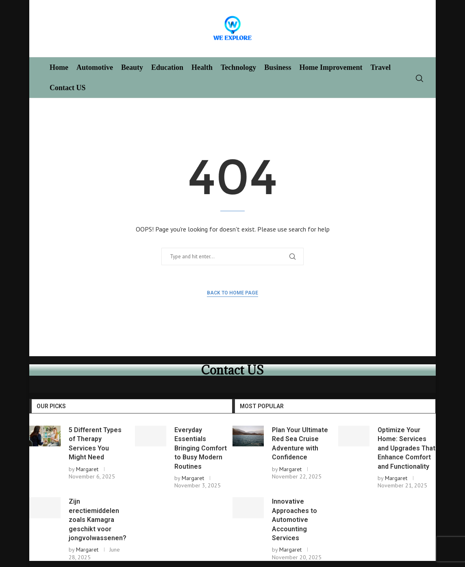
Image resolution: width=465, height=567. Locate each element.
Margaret (87, 469)
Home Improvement (330, 67)
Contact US (68, 88)
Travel (381, 67)
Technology (238, 67)
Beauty (132, 67)
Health (202, 67)
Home (59, 67)
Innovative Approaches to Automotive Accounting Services (294, 520)
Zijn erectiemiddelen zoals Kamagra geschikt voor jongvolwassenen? (97, 520)
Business (277, 67)
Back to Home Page (232, 293)
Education (167, 67)
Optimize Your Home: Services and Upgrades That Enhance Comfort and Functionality (406, 448)
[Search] (419, 78)
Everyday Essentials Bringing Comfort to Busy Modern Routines (200, 448)
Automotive (94, 67)
